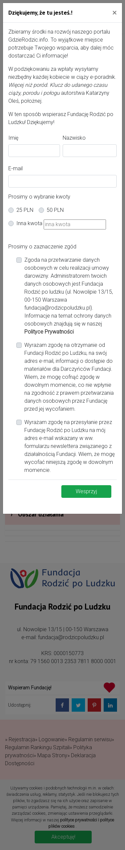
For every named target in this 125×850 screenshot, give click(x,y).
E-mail (15, 168)
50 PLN (55, 210)
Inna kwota (29, 223)
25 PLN (24, 210)
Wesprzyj (86, 491)
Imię (13, 138)
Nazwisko (74, 138)
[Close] (114, 12)
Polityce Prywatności (49, 332)
